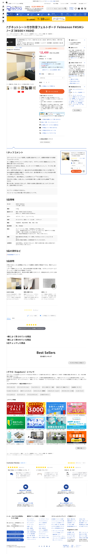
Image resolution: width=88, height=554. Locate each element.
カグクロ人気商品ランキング (59, 531)
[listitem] (20, 478)
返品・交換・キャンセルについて (51, 122)
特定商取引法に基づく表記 (66, 551)
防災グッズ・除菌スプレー (65, 393)
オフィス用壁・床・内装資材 (47, 33)
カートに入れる (54, 92)
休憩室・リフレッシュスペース (77, 105)
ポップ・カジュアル (79, 98)
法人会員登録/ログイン (49, 64)
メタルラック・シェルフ (55, 397)
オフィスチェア (32, 528)
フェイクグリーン (37, 393)
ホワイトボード (44, 531)
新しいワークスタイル (59, 545)
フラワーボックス (12, 393)
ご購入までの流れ (76, 82)
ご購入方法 (63, 14)
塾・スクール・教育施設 (77, 106)
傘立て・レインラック (28, 397)
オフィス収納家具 (45, 528)
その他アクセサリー (57, 401)
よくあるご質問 (76, 14)
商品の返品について (76, 86)
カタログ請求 (73, 3)
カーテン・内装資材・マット (33, 33)
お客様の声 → (25, 468)
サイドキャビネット (45, 526)
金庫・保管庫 (32, 533)
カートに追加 (76, 172)
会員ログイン (47, 70)
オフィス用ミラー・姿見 (50, 393)
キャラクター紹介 (73, 541)
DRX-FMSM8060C (47, 143)
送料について (75, 59)
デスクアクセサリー (33, 526)
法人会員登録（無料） (57, 70)
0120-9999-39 (39, 6)
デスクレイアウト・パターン (61, 541)
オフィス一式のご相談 (51, 1)
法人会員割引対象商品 (53, 48)
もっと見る (78, 115)
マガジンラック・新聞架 (41, 397)
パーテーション (32, 530)
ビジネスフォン (44, 539)
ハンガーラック (12, 401)
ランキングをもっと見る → (77, 367)
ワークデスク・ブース (46, 524)
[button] (83, 468)
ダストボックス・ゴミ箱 (70, 397)
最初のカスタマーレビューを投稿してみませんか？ (32, 333)
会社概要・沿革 (72, 537)
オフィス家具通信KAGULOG (59, 533)
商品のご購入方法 (73, 524)
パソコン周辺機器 (33, 539)
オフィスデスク (32, 524)
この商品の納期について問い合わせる (52, 120)
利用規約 (72, 551)
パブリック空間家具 (45, 535)
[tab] (32, 320)
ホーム (9, 33)
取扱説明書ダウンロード (15, 258)
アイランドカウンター (44, 401)
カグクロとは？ (47, 3)
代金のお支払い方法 (76, 84)
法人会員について (82, 3)
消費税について (44, 56)
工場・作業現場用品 (33, 537)
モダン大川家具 (32, 535)
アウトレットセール (33, 544)
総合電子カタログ (73, 539)
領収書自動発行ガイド (74, 531)
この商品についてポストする (50, 133)
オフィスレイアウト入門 (60, 536)
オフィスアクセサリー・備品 (18, 33)
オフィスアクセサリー (46, 537)
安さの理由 (55, 3)
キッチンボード (33, 401)
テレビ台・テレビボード (14, 397)
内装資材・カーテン (78, 393)
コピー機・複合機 (33, 541)
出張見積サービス (73, 528)
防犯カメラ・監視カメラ (34, 542)
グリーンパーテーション (25, 393)
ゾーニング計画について (60, 538)
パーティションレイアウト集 (59, 526)
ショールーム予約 (64, 3)
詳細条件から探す (71, 8)
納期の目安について (73, 526)
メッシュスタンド (22, 401)
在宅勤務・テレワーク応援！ (59, 524)
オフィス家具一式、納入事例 (59, 530)
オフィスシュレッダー (46, 541)
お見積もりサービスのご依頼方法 (51, 125)
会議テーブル (32, 531)
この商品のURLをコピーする (50, 131)
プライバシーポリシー (79, 551)
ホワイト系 (77, 109)
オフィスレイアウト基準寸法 (61, 543)
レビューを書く (20, 47)
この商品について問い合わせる (51, 128)
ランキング (81, 14)
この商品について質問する (50, 86)
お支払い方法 (84, 524)
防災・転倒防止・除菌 (46, 542)
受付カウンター (44, 530)
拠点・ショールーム (70, 14)
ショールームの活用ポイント (59, 528)
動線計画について (59, 539)
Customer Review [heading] (15, 468)
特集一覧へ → (80, 453)
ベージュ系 (75, 110)
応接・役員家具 (44, 533)
